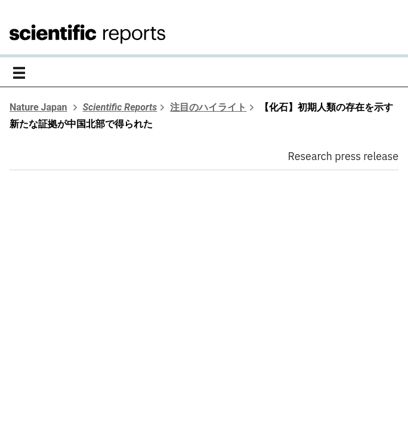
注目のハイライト (208, 107)
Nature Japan (38, 107)
